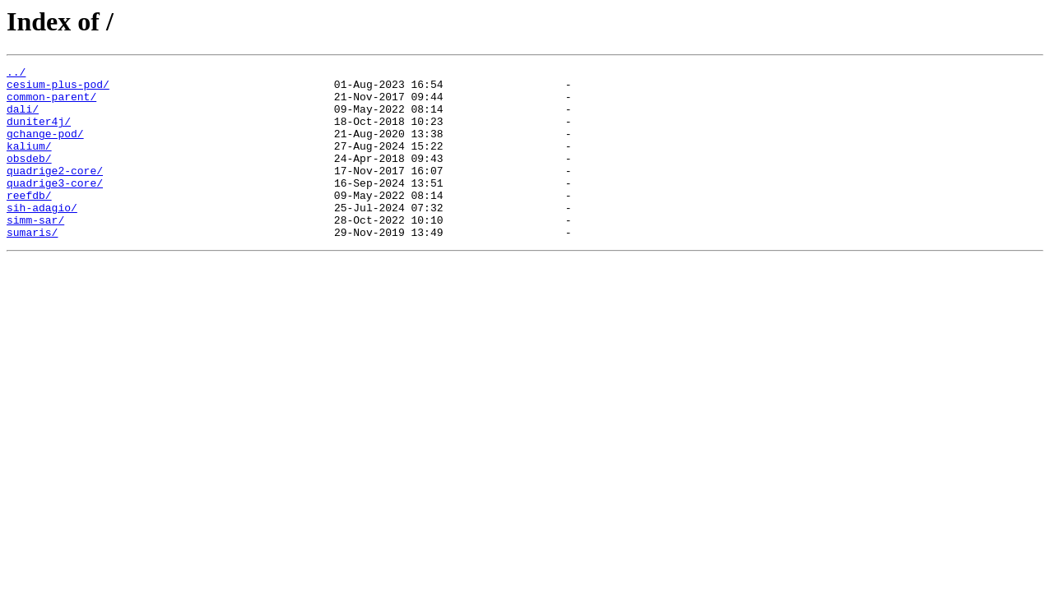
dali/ (23, 118)
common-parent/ (51, 103)
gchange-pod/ (45, 148)
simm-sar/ (35, 251)
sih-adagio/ (42, 236)
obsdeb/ (29, 177)
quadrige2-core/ (55, 192)
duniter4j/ (39, 133)
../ (16, 74)
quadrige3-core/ (55, 207)
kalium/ (29, 162)
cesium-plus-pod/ (58, 88)
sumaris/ (32, 266)
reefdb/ (29, 222)
